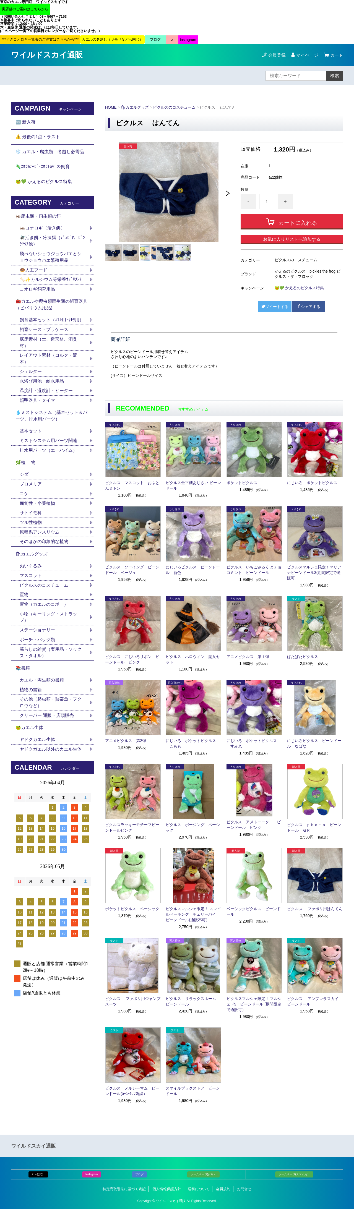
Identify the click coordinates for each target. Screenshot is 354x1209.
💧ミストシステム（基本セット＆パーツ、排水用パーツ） (51, 419)
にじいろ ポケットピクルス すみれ (252, 743)
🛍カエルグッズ (135, 107)
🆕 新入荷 (25, 122)
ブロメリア (33, 488)
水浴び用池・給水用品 (44, 384)
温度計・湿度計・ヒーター (46, 394)
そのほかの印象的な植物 (44, 546)
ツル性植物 (31, 527)
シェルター (33, 374)
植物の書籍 (33, 696)
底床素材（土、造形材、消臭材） (48, 345)
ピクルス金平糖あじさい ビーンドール (193, 485)
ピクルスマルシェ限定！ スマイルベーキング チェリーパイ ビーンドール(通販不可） (193, 914)
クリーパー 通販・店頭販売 (47, 722)
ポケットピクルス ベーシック (132, 909)
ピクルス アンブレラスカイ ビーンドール (314, 1001)
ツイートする (274, 306)
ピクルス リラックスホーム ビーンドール (193, 1001)
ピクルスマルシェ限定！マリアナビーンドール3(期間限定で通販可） (314, 572)
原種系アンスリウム (39, 537)
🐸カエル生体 (29, 734)
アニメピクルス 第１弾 (248, 656)
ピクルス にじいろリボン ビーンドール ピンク (132, 659)
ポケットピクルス (242, 483)
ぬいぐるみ (31, 571)
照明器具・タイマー (39, 403)
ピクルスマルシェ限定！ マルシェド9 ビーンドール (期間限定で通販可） (254, 1004)
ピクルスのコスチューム (174, 107)
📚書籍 (22, 674)
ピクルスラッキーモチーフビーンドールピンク (132, 827)
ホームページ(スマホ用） (294, 1174)
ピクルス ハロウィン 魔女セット (193, 659)
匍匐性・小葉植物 (37, 508)
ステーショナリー (37, 636)
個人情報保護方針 (166, 1189)
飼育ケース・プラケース (44, 332)
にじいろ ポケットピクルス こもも (191, 743)
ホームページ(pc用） (204, 1174)
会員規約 (223, 1189)
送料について (198, 1189)
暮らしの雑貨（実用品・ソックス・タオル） (51, 658)
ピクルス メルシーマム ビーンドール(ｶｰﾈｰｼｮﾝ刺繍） (132, 1091)
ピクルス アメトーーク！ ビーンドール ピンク (254, 825)
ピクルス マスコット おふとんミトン (132, 485)
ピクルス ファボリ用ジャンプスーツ (132, 1001)
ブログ (139, 1174)
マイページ (306, 55)
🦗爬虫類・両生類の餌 (38, 217)
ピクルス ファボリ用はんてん (314, 909)
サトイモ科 (31, 517)
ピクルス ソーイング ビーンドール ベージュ (132, 570)
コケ (26, 498)
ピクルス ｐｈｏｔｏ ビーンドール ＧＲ (314, 827)
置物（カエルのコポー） (44, 610)
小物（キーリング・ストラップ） (48, 623)
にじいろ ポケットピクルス (312, 483)
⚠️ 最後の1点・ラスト (37, 137)
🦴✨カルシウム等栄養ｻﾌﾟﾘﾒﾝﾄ (51, 282)
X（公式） (38, 1174)
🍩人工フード (33, 272)
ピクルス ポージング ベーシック (193, 827)
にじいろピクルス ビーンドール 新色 (193, 570)
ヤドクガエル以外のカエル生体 (51, 756)
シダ (26, 479)
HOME (111, 107)
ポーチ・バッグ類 (37, 645)
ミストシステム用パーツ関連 (51, 444)
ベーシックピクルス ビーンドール (254, 911)
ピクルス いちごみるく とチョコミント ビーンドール (254, 570)
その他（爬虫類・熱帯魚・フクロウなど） (51, 709)
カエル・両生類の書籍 (42, 686)
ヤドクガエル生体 (37, 747)
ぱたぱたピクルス (302, 656)
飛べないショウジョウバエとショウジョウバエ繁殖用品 (51, 259)
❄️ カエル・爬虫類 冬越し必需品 (49, 152)
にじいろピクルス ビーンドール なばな (314, 743)
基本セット (33, 435)
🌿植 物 (25, 466)
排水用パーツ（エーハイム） (48, 454)
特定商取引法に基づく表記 (124, 1189)
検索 (334, 75)
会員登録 (276, 55)
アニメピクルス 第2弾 (125, 740)
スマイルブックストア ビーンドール (193, 1091)
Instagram (91, 1174)
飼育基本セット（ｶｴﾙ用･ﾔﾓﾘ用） (52, 322)
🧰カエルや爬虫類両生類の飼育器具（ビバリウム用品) (51, 307)
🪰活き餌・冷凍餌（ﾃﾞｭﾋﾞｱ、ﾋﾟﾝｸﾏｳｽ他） (52, 243)
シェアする (308, 306)
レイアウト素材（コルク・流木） (48, 361)
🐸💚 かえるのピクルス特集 (299, 288)
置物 (24, 600)
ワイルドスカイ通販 (47, 55)
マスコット (31, 581)
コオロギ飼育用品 (37, 291)
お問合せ (244, 1189)
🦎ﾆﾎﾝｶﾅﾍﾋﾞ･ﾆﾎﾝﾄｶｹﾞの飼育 (42, 167)
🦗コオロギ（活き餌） (42, 230)
